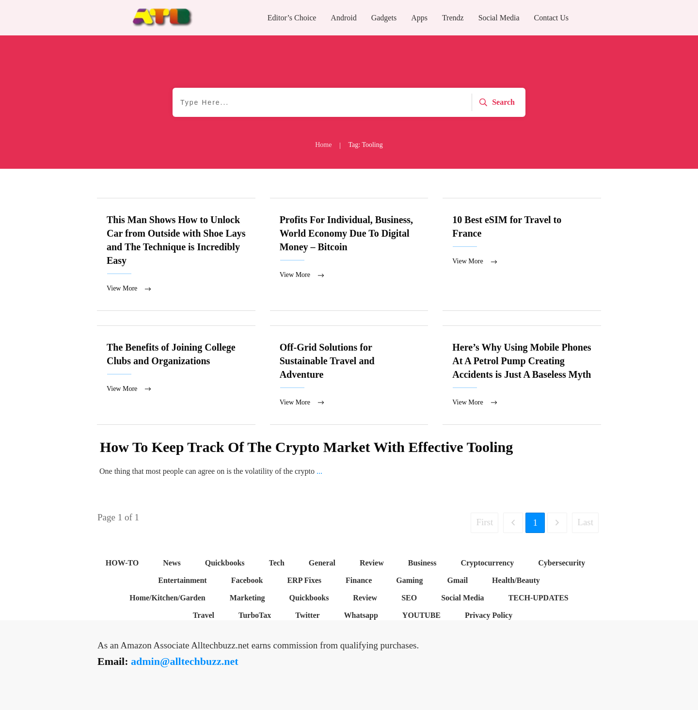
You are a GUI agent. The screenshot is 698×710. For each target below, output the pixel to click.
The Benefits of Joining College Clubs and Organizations (176, 375)
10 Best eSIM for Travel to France (522, 254)
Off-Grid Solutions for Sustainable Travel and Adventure (349, 375)
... (319, 472)
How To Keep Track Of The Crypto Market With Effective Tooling (306, 448)
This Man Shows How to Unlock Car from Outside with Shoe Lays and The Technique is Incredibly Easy (176, 254)
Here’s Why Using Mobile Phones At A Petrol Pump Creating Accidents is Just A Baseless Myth (522, 375)
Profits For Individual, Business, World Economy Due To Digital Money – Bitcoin (349, 254)
